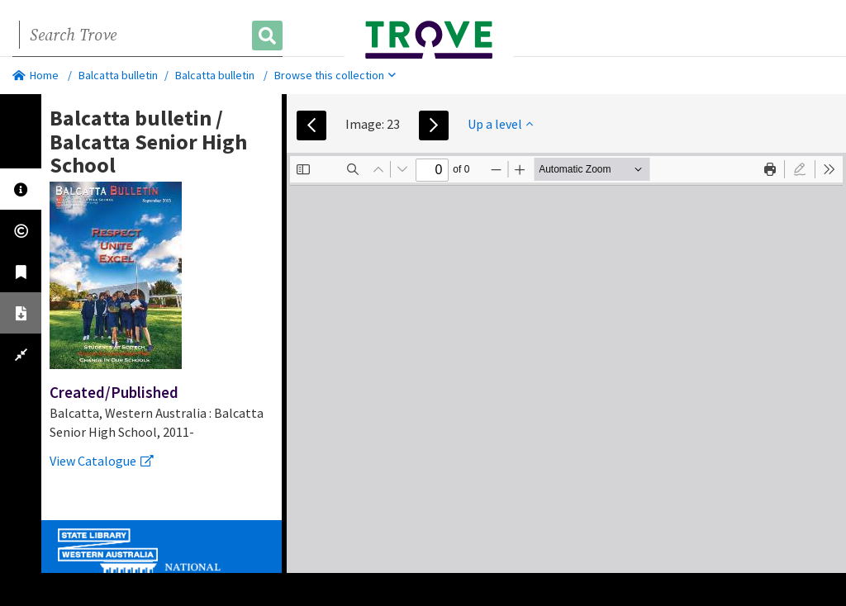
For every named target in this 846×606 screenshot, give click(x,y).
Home (35, 75)
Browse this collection (335, 75)
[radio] (799, 169)
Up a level (500, 124)
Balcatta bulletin (118, 75)
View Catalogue (102, 460)
